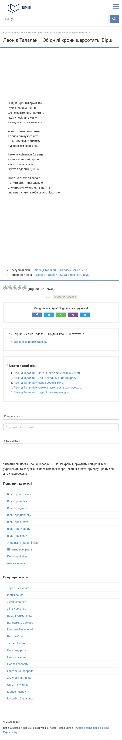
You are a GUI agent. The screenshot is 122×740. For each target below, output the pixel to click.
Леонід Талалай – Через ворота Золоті (39, 382)
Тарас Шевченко (18, 588)
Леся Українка (16, 602)
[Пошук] (56, 19)
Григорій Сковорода (20, 671)
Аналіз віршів (16, 563)
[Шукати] (114, 19)
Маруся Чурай (16, 691)
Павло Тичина (16, 657)
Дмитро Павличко (19, 677)
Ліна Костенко (16, 608)
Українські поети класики (30, 341)
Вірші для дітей (17, 508)
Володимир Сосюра (20, 622)
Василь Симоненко (19, 615)
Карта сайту (10, 732)
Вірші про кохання (19, 494)
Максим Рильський (20, 629)
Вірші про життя (17, 522)
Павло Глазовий (17, 664)
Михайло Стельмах (20, 698)
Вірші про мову (17, 535)
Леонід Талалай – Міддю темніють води (62, 274)
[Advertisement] (61, 74)
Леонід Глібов (16, 643)
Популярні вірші (17, 556)
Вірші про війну (17, 501)
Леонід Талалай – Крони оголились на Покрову (45, 377)
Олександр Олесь (18, 650)
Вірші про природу (19, 515)
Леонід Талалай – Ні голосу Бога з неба (61, 270)
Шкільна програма (19, 549)
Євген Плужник (17, 684)
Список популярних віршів (92, 727)
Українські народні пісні (22, 542)
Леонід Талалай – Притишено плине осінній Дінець (47, 373)
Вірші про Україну (18, 528)
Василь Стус (15, 636)
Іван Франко (15, 595)
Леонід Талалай (66, 296)
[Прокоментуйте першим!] (61, 427)
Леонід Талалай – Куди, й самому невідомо (42, 392)
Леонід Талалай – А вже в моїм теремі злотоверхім (47, 387)
